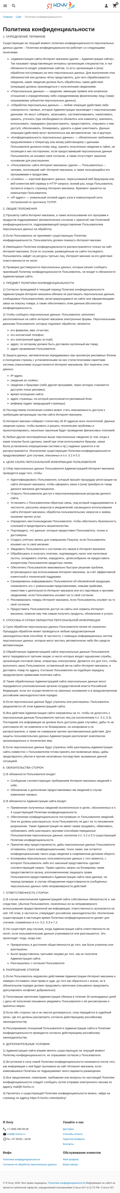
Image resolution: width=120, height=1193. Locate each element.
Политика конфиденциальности (21, 1159)
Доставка (68, 1129)
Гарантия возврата (74, 1139)
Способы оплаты (73, 1134)
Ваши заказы (70, 1164)
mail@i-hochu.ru (16, 1134)
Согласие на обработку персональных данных (30, 1164)
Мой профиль (71, 1159)
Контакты (68, 1144)
